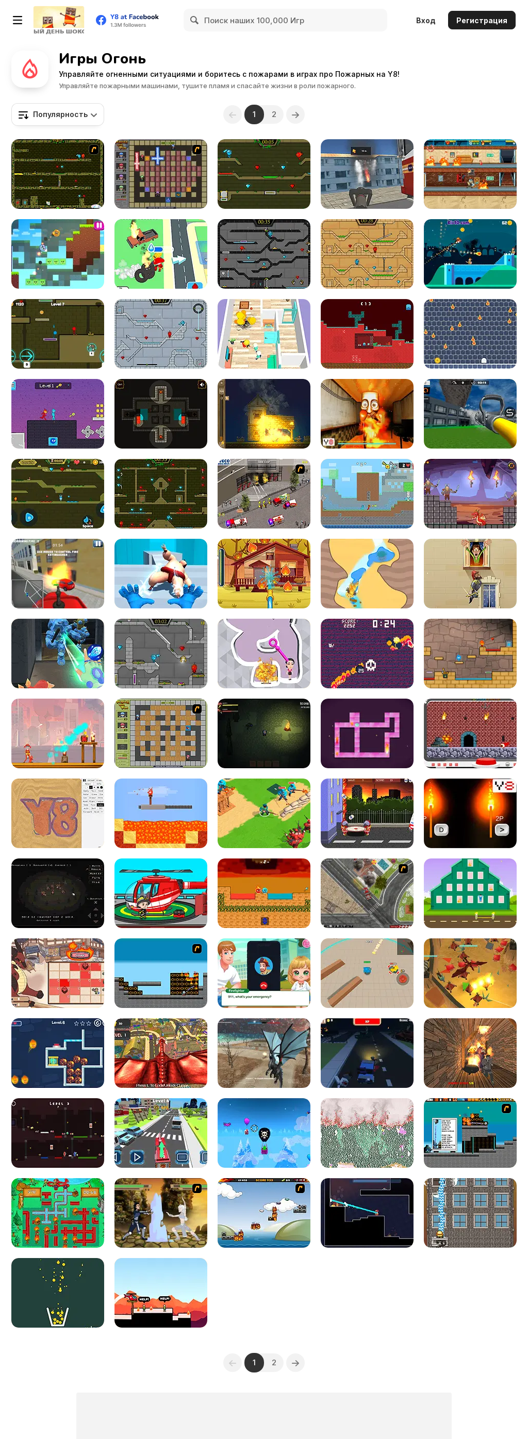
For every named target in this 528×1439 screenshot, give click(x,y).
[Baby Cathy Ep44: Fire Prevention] (264, 973)
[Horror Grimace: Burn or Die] (470, 1053)
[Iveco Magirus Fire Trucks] (264, 493)
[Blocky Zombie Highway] (367, 1053)
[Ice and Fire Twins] (57, 653)
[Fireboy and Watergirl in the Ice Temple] (160, 334)
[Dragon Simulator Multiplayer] (264, 1053)
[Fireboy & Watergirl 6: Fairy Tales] (160, 653)
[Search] (195, 20)
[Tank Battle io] (367, 973)
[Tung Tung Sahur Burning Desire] (367, 414)
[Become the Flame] (367, 733)
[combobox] (57, 114)
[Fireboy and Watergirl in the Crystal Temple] (264, 254)
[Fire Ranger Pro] (57, 573)
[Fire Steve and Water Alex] (57, 1133)
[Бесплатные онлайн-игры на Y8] (59, 20)
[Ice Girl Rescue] (57, 1053)
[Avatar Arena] (160, 1213)
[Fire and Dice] (57, 973)
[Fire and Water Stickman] (367, 493)
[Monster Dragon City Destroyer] (160, 1053)
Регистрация (481, 20)
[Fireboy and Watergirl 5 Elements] (264, 174)
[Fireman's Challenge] (470, 1213)
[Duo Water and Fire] (57, 414)
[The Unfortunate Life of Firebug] (264, 1213)
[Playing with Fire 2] (160, 174)
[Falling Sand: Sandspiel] (367, 1133)
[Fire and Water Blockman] (367, 334)
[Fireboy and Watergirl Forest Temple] (160, 493)
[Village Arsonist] (264, 414)
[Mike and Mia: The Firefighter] (264, 573)
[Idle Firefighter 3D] (160, 254)
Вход (426, 20)
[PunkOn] (264, 1133)
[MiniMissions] (470, 733)
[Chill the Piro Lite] (470, 174)
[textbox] (57, 114)
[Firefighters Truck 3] (367, 893)
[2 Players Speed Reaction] (470, 813)
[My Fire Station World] (160, 893)
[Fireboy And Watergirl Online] (57, 493)
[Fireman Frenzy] (57, 733)
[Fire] (57, 893)
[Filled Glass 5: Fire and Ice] (57, 1293)
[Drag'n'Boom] (470, 254)
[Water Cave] (367, 573)
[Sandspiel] (57, 813)
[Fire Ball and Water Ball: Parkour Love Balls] (57, 254)
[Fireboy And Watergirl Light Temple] (367, 254)
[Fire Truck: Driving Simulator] (470, 414)
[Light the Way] (160, 414)
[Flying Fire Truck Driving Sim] (367, 174)
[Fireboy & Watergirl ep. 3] (57, 174)
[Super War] (264, 813)
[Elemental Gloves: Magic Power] (160, 573)
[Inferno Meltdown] (470, 1133)
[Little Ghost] (470, 334)
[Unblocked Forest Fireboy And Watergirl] (57, 334)
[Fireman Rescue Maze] (264, 334)
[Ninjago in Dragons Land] (470, 973)
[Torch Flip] (160, 813)
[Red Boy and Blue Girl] (470, 653)
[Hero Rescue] (160, 1293)
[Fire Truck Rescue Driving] (160, 1133)
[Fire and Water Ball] (264, 893)
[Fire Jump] (470, 573)
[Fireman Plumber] (57, 1213)
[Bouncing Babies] (367, 813)
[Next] (296, 114)
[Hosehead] (367, 1213)
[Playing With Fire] (160, 733)
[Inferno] (160, 973)
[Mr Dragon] (470, 493)
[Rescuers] (470, 893)
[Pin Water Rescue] (264, 653)
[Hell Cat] (367, 653)
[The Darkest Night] (264, 733)
